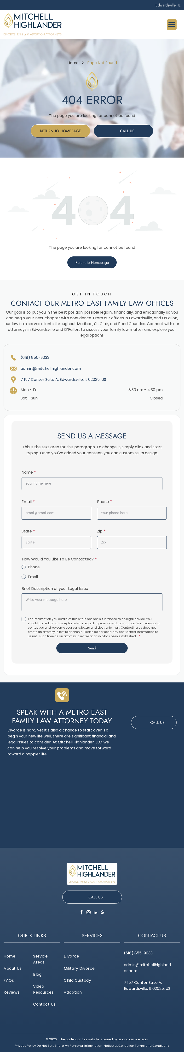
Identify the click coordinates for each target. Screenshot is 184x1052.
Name (27, 472)
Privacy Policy (25, 1045)
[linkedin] (95, 913)
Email (27, 501)
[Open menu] (172, 24)
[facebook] (82, 913)
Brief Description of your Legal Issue (55, 588)
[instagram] (89, 913)
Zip (100, 531)
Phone (103, 501)
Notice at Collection (119, 1045)
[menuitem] (17, 956)
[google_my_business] (102, 913)
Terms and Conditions (152, 1045)
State (27, 531)
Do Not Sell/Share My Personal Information (69, 1045)
